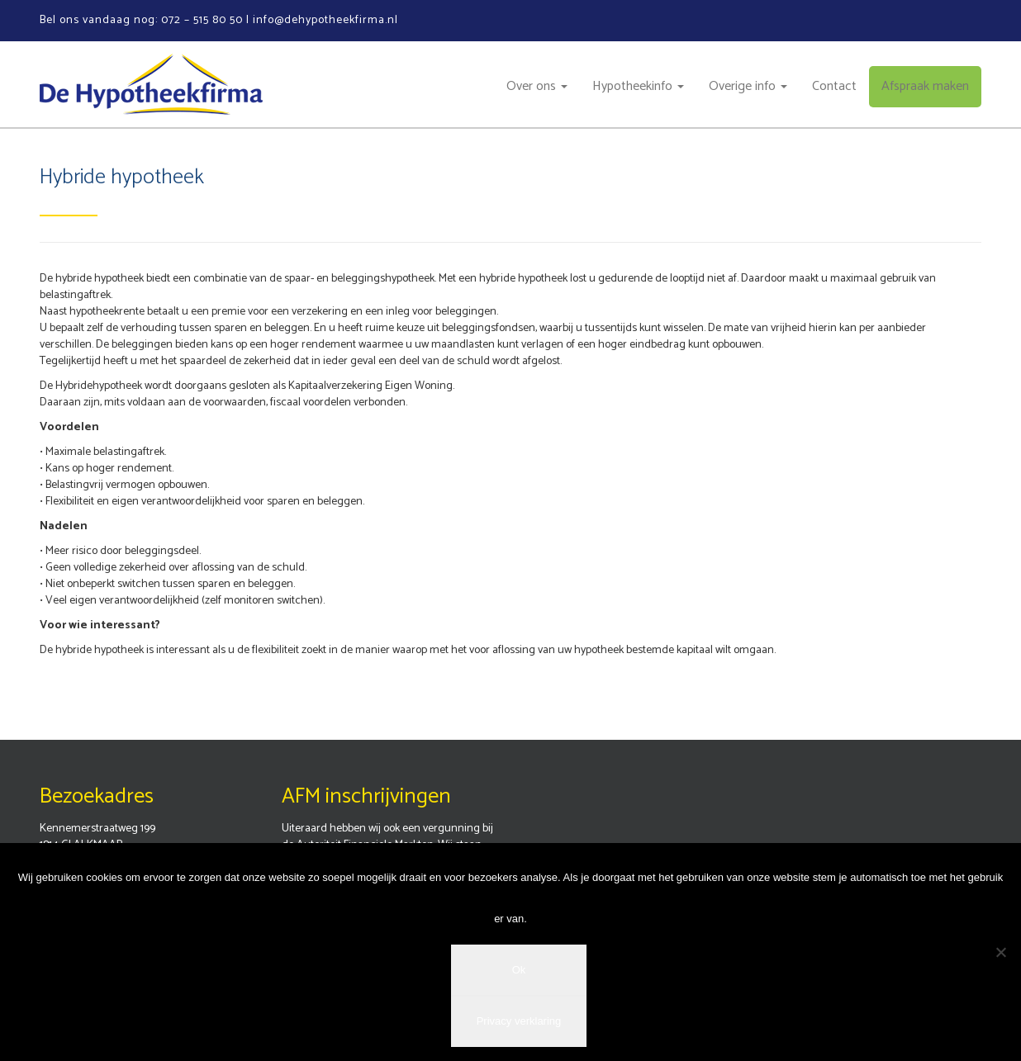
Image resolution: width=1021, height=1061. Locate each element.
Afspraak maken (925, 86)
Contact (834, 86)
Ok (519, 970)
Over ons (536, 86)
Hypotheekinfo (638, 86)
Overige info (748, 86)
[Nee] (1000, 952)
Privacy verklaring (519, 1021)
